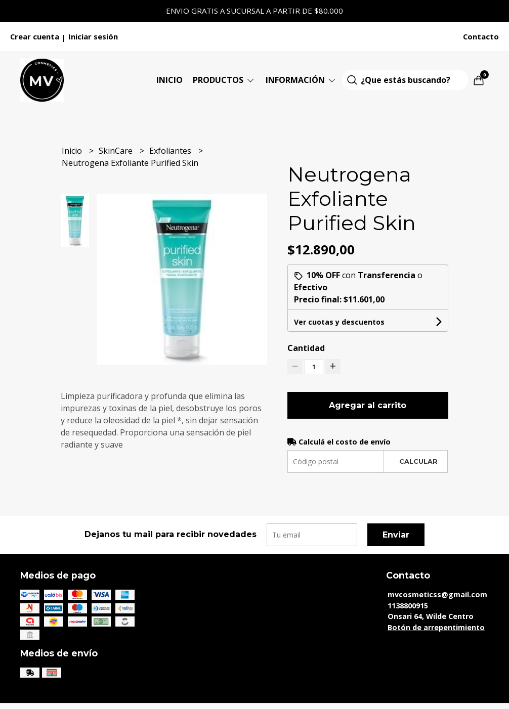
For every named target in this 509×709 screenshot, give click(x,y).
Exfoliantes (171, 150)
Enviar (396, 535)
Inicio (169, 79)
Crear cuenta (34, 36)
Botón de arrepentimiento (436, 627)
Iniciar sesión (93, 36)
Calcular (418, 461)
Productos (224, 79)
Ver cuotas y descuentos (339, 322)
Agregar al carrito (367, 405)
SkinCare (117, 150)
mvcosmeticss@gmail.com (437, 594)
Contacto (481, 36)
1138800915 (408, 605)
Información (301, 79)
